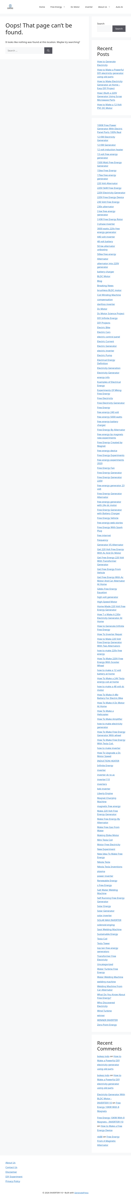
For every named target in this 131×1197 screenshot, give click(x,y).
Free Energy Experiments (110, 455)
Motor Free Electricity (108, 844)
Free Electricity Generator (111, 402)
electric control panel (108, 336)
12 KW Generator (106, 144)
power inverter (105, 875)
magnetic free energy (108, 806)
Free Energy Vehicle (107, 518)
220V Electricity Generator (111, 192)
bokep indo (103, 1056)
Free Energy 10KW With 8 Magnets (109, 1107)
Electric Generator (107, 346)
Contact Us (11, 1167)
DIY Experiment (13, 1176)
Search (100, 23)
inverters (102, 784)
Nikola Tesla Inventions (109, 866)
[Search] (48, 50)
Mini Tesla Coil (105, 839)
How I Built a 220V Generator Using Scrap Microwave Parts (109, 96)
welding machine (106, 981)
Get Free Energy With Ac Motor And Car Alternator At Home (111, 581)
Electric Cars (103, 332)
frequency (102, 540)
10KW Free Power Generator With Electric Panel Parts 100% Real (109, 129)
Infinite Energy (105, 765)
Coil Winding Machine (109, 294)
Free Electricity (105, 398)
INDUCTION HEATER (108, 760)
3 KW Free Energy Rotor (110, 219)
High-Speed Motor (107, 601)
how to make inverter (108, 748)
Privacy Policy (12, 1181)
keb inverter (103, 788)
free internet (104, 535)
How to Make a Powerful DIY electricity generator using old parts (110, 73)
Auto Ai (119, 6)
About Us (105, 7)
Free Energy (59, 7)
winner (101, 1015)
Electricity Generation (108, 368)
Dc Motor (75, 6)
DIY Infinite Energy (107, 318)
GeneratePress (81, 1192)
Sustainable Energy (107, 934)
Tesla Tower (103, 943)
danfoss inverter (106, 304)
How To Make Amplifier (109, 719)
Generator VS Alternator (110, 544)
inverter (89, 6)
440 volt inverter (106, 236)
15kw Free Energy (106, 170)
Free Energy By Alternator (111, 429)
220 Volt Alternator (107, 183)
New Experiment (106, 849)
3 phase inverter (106, 223)
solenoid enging (106, 924)
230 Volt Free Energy (108, 201)
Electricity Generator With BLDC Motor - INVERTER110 (111, 1098)
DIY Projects (103, 322)
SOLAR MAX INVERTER (109, 920)
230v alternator (105, 206)
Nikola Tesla (103, 862)
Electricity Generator (108, 372)
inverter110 (103, 779)
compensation (105, 299)
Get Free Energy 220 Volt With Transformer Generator (110, 561)
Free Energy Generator (109, 472)
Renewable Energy (107, 880)
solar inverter (104, 915)
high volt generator (107, 597)
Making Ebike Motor (108, 835)
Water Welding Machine (110, 977)
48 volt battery (105, 241)
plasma (101, 871)
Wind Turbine (104, 1010)
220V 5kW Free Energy (109, 187)
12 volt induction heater (110, 149)
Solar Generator (105, 910)
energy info (103, 377)
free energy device (107, 450)
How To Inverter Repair (109, 634)
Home (42, 6)
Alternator (102, 258)
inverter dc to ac (106, 774)
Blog (99, 280)
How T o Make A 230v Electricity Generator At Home (109, 618)
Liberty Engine (105, 793)
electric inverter (105, 350)
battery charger (105, 271)
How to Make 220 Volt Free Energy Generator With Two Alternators (109, 642)
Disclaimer (11, 1171)
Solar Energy (104, 906)
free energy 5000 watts (109, 416)
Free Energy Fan (106, 468)
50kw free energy (106, 254)
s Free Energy (104, 885)
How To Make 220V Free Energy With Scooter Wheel (110, 662)
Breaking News (105, 285)
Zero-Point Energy (107, 1024)
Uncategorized (105, 964)
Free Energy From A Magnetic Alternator (108, 1141)
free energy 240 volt (108, 412)
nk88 (99, 1136)
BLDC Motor (103, 276)
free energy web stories (110, 522)
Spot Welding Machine (109, 929)
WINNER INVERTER (107, 1020)
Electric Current (105, 341)
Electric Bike (103, 327)
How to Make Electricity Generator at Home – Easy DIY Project (110, 85)
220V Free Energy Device (110, 197)
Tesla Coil (102, 938)
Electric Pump (104, 355)
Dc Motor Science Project (110, 313)
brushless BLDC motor (109, 290)
